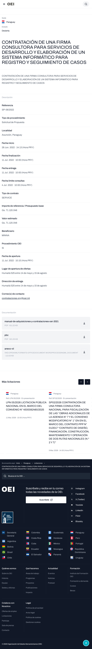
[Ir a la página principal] (10, 4)
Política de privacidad (34, 608)
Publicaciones (31, 588)
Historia (5, 578)
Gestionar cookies (33, 622)
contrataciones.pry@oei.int (16, 298)
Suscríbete (46, 500)
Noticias (51, 578)
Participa (5, 621)
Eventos (51, 573)
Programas (30, 578)
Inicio (18, 463)
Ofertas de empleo (9, 611)
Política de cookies (33, 617)
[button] (81, 382)
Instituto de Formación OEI (79, 574)
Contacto (5, 630)
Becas (72, 591)
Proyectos (30, 583)
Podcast (51, 583)
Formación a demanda (79, 581)
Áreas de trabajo (32, 573)
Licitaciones (38, 463)
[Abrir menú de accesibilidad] (86, 643)
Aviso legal (30, 613)
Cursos (73, 586)
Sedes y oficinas (8, 588)
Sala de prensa (8, 625)
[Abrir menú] (4, 4)
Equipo (5, 583)
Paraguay (27, 463)
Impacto (29, 592)
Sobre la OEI (7, 573)
